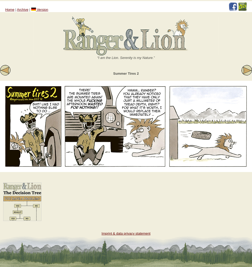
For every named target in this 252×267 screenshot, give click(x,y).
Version (39, 10)
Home (9, 10)
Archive (22, 10)
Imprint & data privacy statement (126, 233)
